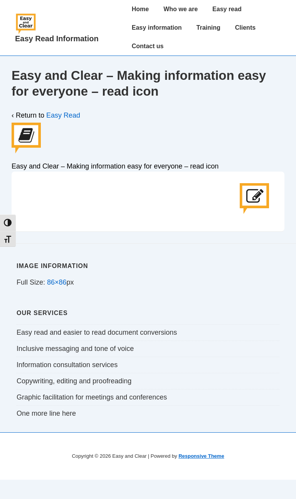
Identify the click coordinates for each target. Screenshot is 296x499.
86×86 (57, 282)
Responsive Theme (201, 456)
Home (140, 9)
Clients (245, 27)
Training (208, 27)
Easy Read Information (57, 38)
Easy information (157, 27)
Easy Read (63, 115)
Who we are (180, 9)
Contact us (148, 46)
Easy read (227, 9)
